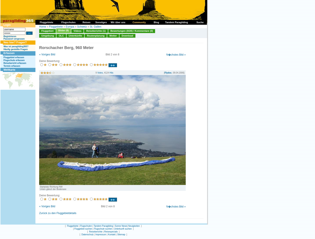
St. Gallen (96, 26)
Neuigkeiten (134, 226)
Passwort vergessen (14, 39)
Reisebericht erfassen (15, 63)
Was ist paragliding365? (16, 46)
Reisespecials (111, 231)
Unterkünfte (75, 35)
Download (127, 35)
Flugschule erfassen (14, 60)
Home (42, 26)
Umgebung (47, 35)
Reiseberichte (95, 231)
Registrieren (10, 36)
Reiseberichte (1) (96, 31)
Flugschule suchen (103, 229)
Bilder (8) (63, 30)
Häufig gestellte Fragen (16, 49)
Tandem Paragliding (103, 226)
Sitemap (121, 234)
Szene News (121, 226)
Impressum (100, 234)
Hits (111, 73)
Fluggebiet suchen (83, 229)
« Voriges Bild (47, 54)
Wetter (113, 35)
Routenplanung (96, 35)
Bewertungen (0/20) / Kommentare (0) (131, 31)
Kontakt (112, 234)
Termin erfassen (12, 66)
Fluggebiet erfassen (14, 57)
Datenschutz (87, 234)
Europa (70, 26)
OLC (61, 35)
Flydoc (168, 73)
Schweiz (82, 26)
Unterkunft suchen (123, 229)
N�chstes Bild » (176, 54)
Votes (100, 73)
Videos (77, 31)
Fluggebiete (56, 26)
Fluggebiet (47, 31)
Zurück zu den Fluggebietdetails (57, 213)
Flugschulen (86, 226)
